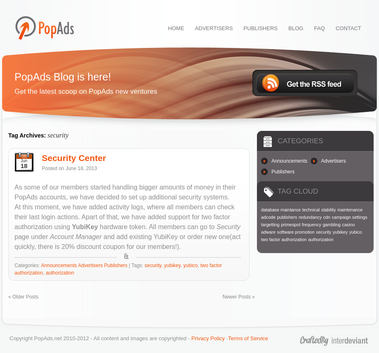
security (152, 265)
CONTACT (348, 28)
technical (311, 209)
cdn (326, 217)
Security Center (74, 158)
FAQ (319, 28)
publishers (287, 217)
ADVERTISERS (214, 28)
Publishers (115, 265)
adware (268, 232)
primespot (290, 224)
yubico (190, 265)
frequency (311, 224)
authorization (60, 273)
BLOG (295, 28)
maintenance (349, 209)
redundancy (310, 217)
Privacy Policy (208, 338)
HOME (176, 28)
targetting (270, 224)
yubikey (172, 265)
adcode (268, 217)
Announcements (59, 265)
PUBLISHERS (261, 28)
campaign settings (349, 217)
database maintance (281, 209)
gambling (332, 224)
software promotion (296, 232)
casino (348, 224)
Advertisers (90, 265)
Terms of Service (248, 338)
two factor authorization (284, 239)
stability (328, 209)
